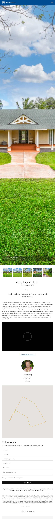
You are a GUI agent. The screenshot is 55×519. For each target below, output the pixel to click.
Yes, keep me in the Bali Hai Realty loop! (12, 477)
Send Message (27, 482)
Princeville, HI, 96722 (27, 285)
